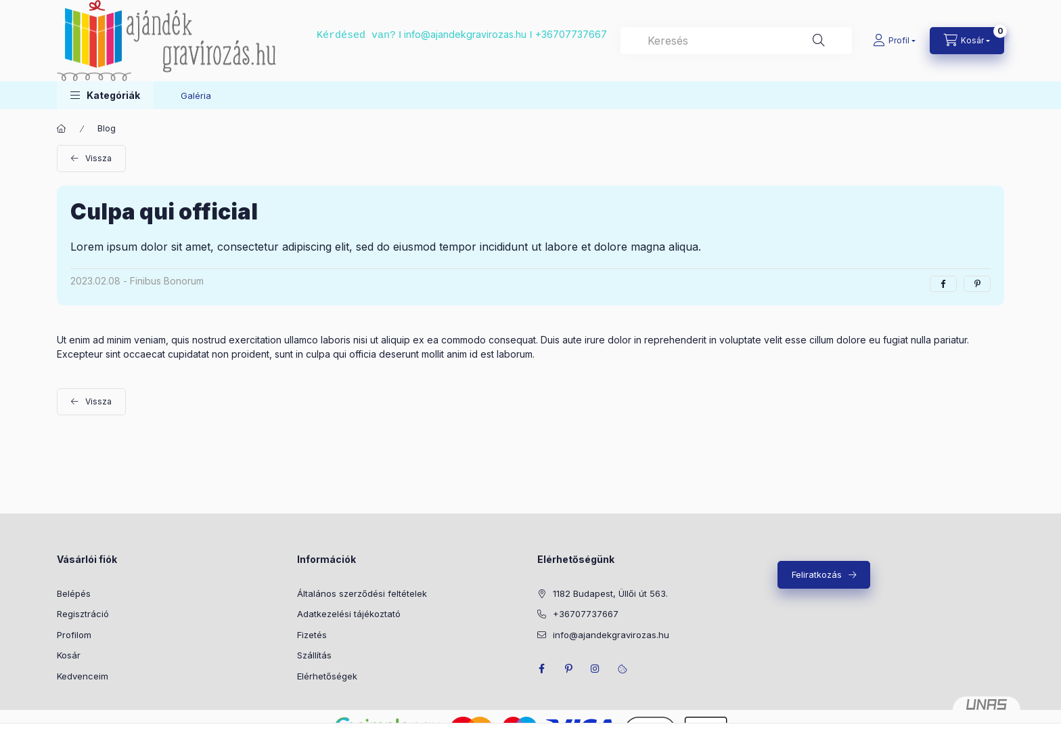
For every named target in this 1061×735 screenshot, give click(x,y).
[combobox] (736, 40)
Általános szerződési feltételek (362, 593)
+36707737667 (571, 34)
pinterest (568, 668)
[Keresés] (818, 41)
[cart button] (967, 40)
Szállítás (314, 655)
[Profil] (894, 40)
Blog (106, 128)
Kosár (69, 655)
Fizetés (312, 634)
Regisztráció (83, 613)
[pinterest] (977, 284)
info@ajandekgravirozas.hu (465, 34)
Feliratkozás (817, 574)
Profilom (74, 634)
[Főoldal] (61, 129)
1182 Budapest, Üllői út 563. (610, 593)
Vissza (98, 158)
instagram (595, 668)
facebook (541, 668)
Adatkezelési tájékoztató (349, 613)
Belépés (74, 593)
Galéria (196, 95)
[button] (105, 95)
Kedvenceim (82, 676)
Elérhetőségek (327, 676)
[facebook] (943, 284)
